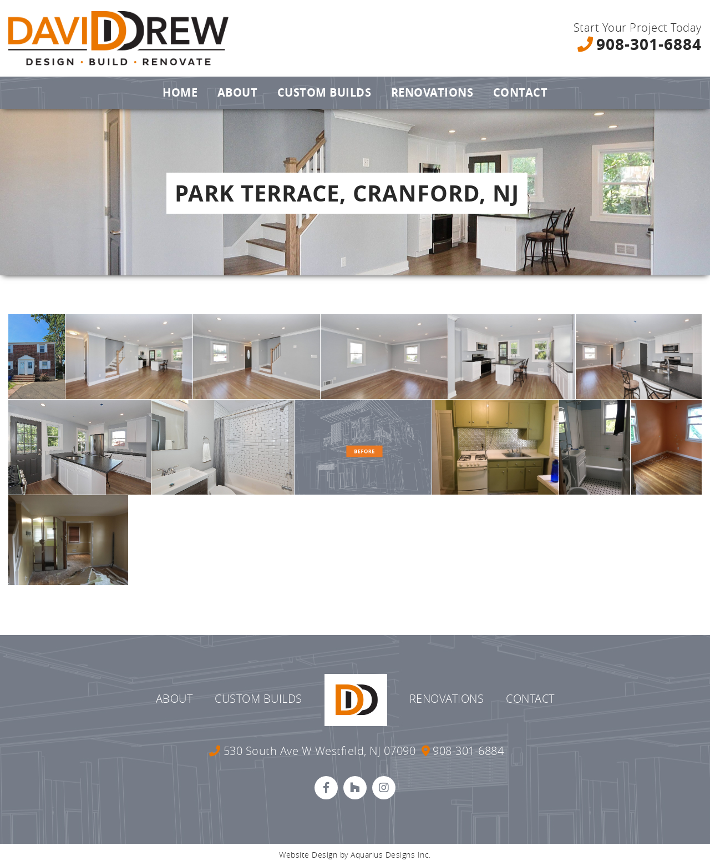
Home (180, 92)
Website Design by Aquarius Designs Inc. (355, 854)
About (237, 92)
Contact (520, 92)
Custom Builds (324, 92)
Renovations (432, 92)
